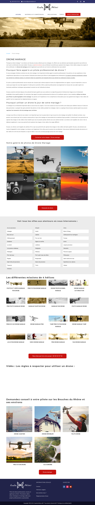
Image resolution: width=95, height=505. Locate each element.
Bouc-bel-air (10, 235)
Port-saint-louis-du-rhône (42, 255)
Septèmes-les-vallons (69, 262)
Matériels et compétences (34, 14)
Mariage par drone (58, 306)
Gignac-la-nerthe (39, 241)
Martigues (9, 252)
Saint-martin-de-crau (68, 258)
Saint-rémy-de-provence (13, 262)
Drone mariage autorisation (79, 289)
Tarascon (9, 265)
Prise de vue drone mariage (15, 324)
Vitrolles (9, 269)
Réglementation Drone (42, 496)
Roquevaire (38, 258)
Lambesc (37, 245)
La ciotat (9, 245)
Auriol (36, 231)
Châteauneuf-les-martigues (70, 235)
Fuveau (65, 238)
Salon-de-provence (40, 262)
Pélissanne (66, 255)
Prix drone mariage (58, 342)
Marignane (38, 248)
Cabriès (37, 235)
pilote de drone (38, 65)
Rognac (9, 258)
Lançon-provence (67, 245)
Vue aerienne (47, 464)
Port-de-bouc (10, 255)
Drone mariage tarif (79, 324)
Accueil (18, 14)
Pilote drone (75, 434)
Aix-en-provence (11, 228)
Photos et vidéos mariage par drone (16, 289)
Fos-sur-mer (38, 238)
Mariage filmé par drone (36, 306)
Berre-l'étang (66, 231)
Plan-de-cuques (67, 252)
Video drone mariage (37, 342)
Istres (64, 241)
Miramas (37, 252)
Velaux (65, 265)
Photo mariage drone (79, 306)
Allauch (37, 228)
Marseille (65, 248)
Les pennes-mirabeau (12, 248)
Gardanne (9, 241)
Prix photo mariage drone (16, 306)
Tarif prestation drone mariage (58, 325)
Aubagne (9, 231)
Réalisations (52, 14)
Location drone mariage (15, 342)
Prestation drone (19, 464)
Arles (64, 228)
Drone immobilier (48, 434)
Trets (36, 265)
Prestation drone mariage (37, 288)
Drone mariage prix (37, 324)
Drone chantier (19, 434)
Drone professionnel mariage (58, 289)
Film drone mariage (79, 342)
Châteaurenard (11, 238)
